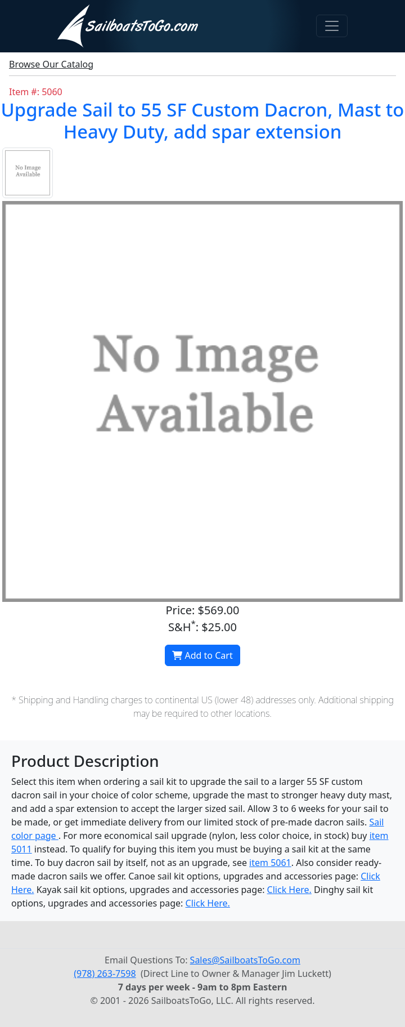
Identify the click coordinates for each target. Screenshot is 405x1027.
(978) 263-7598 (105, 973)
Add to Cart (202, 655)
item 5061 (270, 862)
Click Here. (289, 889)
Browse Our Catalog (51, 64)
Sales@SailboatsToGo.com (245, 960)
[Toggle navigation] (332, 26)
